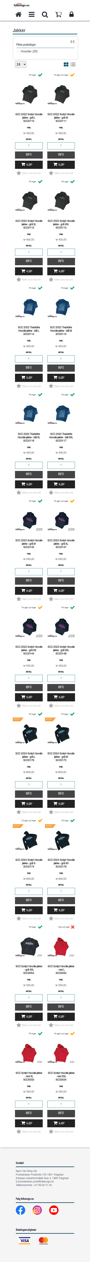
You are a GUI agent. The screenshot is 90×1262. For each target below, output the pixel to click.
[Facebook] (24, 1211)
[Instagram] (40, 1211)
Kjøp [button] (29, 165)
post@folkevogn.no (43, 1182)
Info (29, 155)
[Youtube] (57, 1211)
